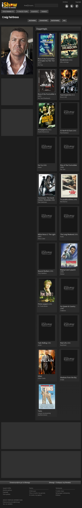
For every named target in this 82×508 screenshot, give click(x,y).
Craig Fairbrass (10, 17)
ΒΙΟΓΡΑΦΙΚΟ (32, 20)
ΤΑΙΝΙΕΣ (44, 11)
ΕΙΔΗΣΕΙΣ (34, 11)
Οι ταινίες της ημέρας (35, 495)
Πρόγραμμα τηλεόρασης (63, 493)
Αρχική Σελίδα (7, 488)
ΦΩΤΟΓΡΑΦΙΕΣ (55, 20)
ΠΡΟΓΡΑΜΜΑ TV (8, 11)
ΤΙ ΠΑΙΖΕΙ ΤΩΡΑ (22, 11)
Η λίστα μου (32, 491)
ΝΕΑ (64, 20)
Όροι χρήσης (6, 494)
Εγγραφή (78, 2)
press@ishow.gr (15, 502)
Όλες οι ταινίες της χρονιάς (37, 493)
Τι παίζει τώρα (60, 491)
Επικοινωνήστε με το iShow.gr (20, 482)
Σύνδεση (65, 2)
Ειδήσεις (58, 495)
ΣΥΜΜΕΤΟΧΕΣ (43, 20)
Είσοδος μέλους (7, 490)
